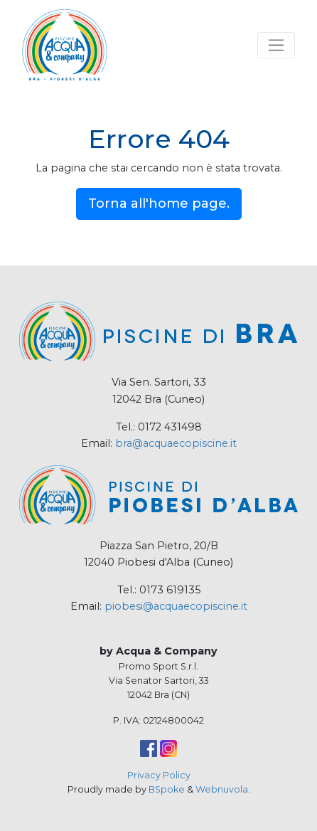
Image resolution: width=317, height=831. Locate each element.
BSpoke (167, 789)
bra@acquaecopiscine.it (176, 443)
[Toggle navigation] (276, 45)
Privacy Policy (158, 775)
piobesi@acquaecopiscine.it (175, 606)
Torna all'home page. (159, 203)
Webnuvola (221, 789)
